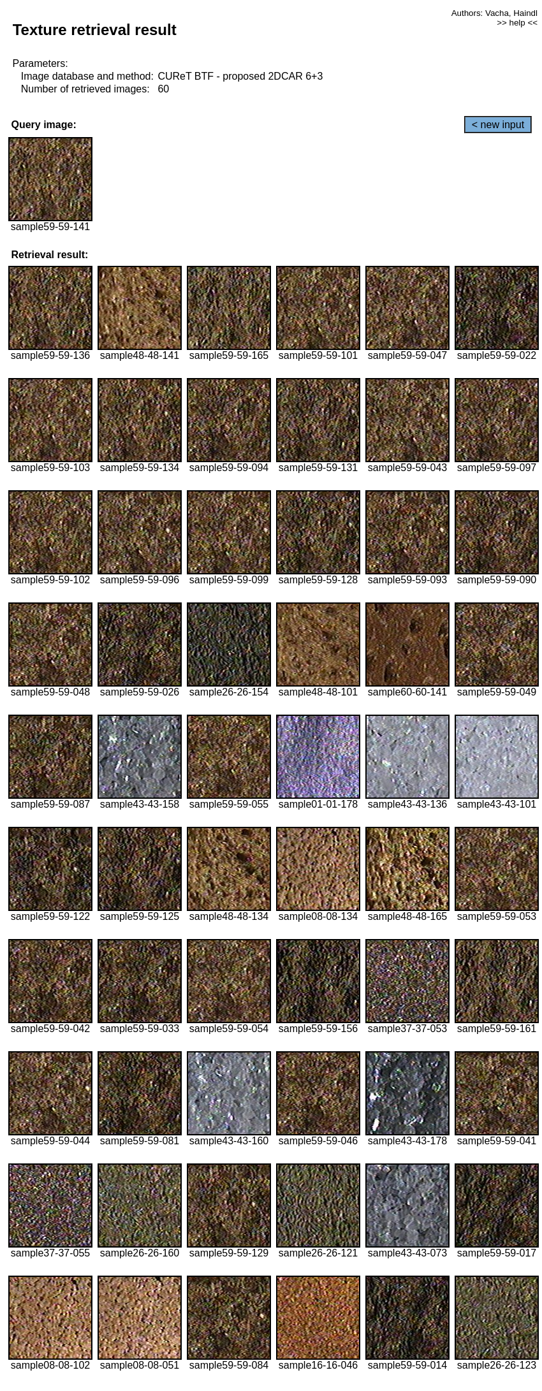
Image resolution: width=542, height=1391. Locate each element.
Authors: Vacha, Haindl (494, 13)
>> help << (517, 22)
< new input (498, 124)
